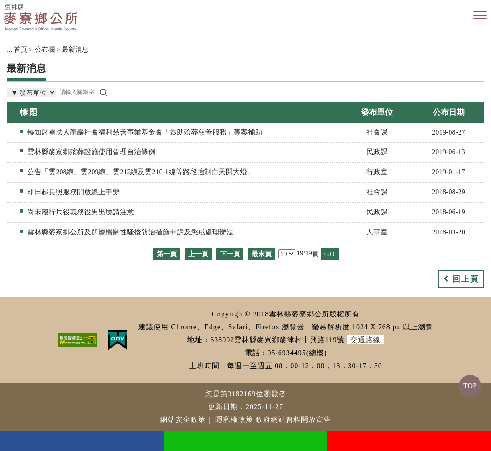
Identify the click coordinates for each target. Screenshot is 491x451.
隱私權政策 (234, 419)
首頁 (20, 49)
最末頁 (262, 254)
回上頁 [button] (465, 279)
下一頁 (230, 254)
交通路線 (365, 340)
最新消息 (75, 49)
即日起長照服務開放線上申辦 (73, 192)
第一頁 (167, 254)
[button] (480, 15)
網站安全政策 (183, 419)
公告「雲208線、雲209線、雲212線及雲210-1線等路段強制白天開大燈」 (140, 172)
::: (9, 49)
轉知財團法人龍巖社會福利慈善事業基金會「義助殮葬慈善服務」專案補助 (144, 132)
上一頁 (198, 254)
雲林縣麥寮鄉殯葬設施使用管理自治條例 (91, 152)
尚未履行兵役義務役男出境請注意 (80, 212)
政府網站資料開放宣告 (293, 419)
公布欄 (45, 49)
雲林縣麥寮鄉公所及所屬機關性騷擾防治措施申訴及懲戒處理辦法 (130, 232)
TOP (470, 386)
